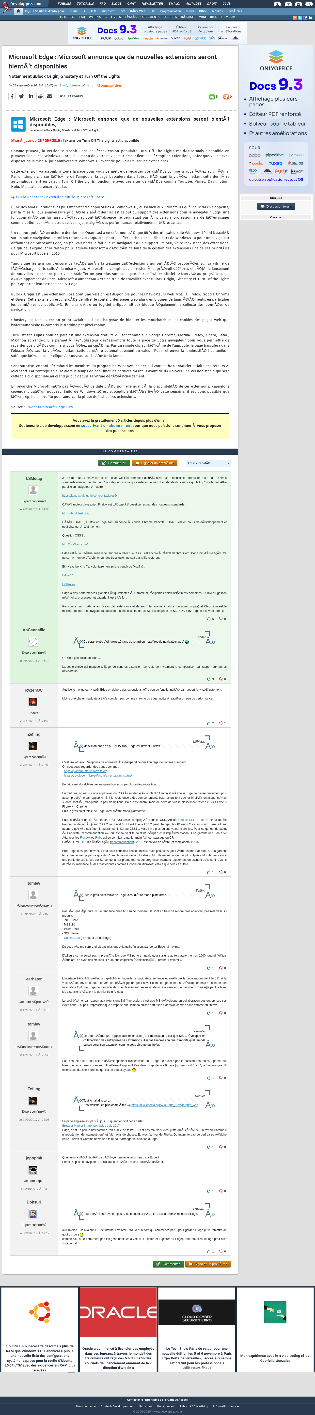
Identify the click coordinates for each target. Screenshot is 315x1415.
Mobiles (217, 11)
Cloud (74, 11)
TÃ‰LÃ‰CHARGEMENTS (142, 17)
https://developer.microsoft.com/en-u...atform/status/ (98, 785)
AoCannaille (34, 639)
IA (83, 11)
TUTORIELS (67, 17)
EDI (152, 11)
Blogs (116, 4)
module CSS (186, 829)
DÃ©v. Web (137, 11)
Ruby (98, 847)
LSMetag (34, 488)
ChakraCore (72, 947)
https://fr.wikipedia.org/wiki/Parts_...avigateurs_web (164, 1114)
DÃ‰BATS (188, 17)
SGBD (190, 11)
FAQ (102, 4)
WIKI (202, 17)
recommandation (122, 851)
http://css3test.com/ (75, 553)
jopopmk (34, 1167)
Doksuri (34, 1211)
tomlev (34, 893)
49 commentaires (108, 89)
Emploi (174, 4)
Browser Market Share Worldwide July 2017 (91, 1135)
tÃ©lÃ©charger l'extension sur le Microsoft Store (60, 200)
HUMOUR (228, 17)
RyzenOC (34, 699)
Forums (64, 4)
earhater (34, 988)
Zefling (34, 744)
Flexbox (85, 847)
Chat (131, 4)
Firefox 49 (68, 593)
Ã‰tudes (194, 4)
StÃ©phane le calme (74, 89)
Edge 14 (67, 584)
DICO (213, 17)
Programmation (170, 11)
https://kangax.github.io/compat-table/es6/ (89, 504)
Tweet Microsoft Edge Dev (49, 410)
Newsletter (152, 4)
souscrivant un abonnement (106, 429)
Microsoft (107, 11)
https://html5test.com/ (76, 522)
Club (226, 4)
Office (203, 11)
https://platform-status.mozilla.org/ (86, 780)
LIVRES (116, 17)
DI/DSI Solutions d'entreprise (45, 11)
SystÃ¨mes (235, 11)
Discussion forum (276, 207)
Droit (212, 4)
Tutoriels (85, 4)
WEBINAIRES (98, 17)
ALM (93, 11)
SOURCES (170, 17)
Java (122, 11)
